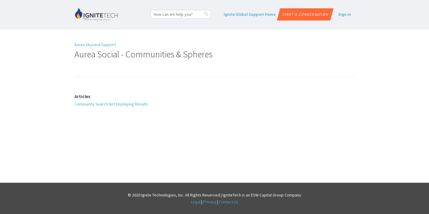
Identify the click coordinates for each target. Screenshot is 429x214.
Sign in (344, 14)
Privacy (209, 201)
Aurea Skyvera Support (95, 44)
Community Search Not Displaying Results (111, 104)
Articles (82, 96)
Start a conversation (305, 14)
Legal (195, 201)
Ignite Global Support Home (250, 14)
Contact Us (228, 201)
